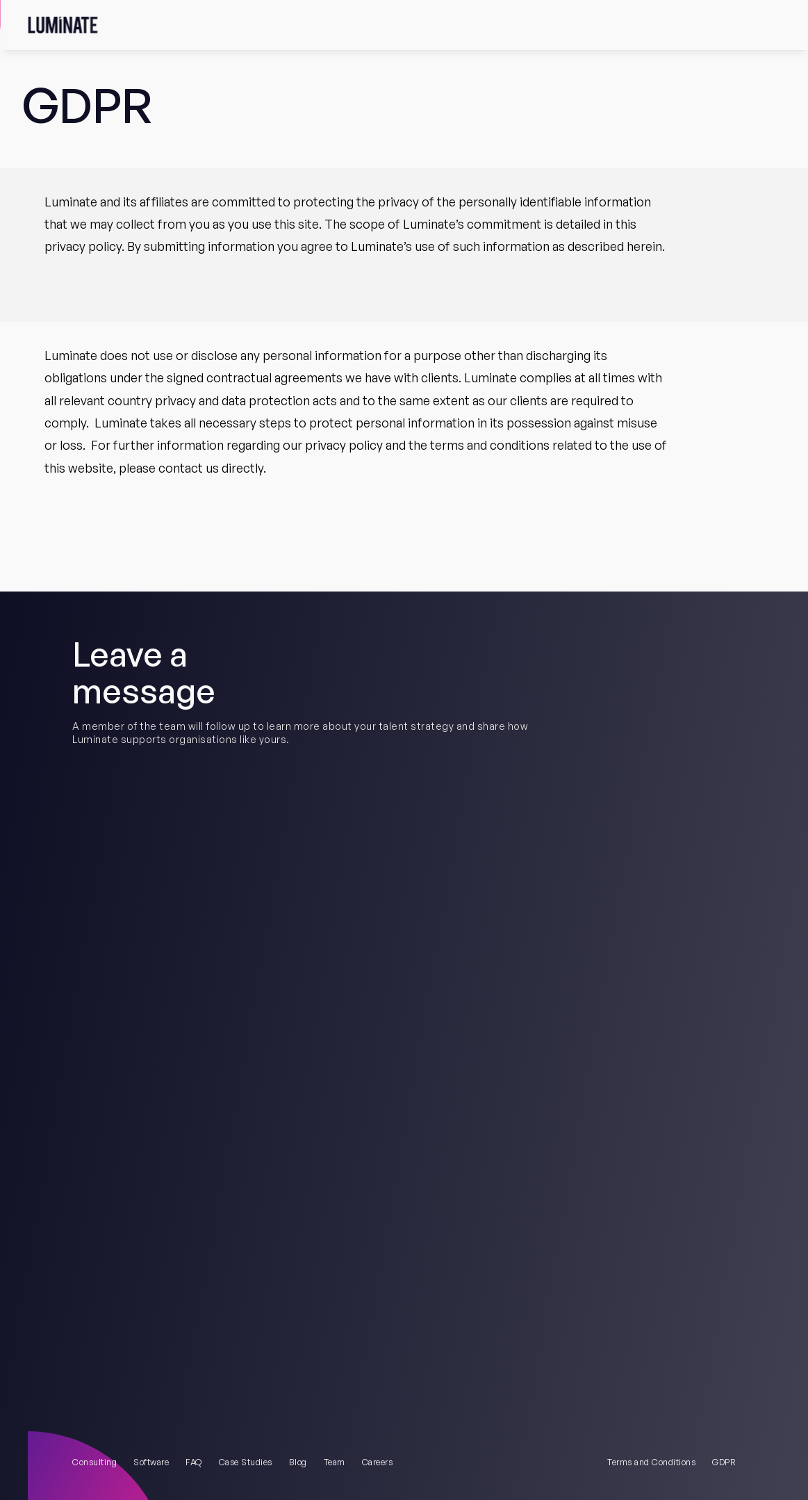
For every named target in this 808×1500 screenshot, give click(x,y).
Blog (298, 1462)
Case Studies (245, 1462)
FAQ (193, 1462)
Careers (377, 1462)
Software (151, 1462)
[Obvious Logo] (62, 25)
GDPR (724, 1462)
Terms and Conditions (651, 1462)
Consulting (94, 1462)
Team (334, 1462)
